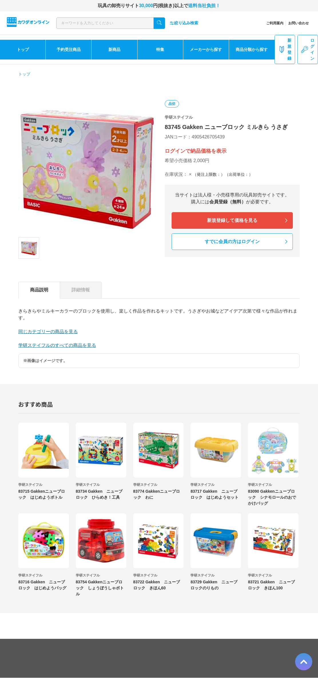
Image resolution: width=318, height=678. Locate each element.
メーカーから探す (206, 49)
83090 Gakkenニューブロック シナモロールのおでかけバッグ (272, 497)
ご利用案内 (274, 23)
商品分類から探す (252, 49)
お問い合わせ (298, 23)
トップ (23, 49)
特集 (160, 49)
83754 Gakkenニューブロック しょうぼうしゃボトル (100, 588)
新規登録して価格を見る (232, 220)
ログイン (307, 49)
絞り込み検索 (184, 23)
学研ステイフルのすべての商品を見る (57, 345)
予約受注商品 (69, 49)
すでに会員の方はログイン (232, 241)
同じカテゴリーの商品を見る (48, 331)
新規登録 (284, 49)
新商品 (114, 49)
